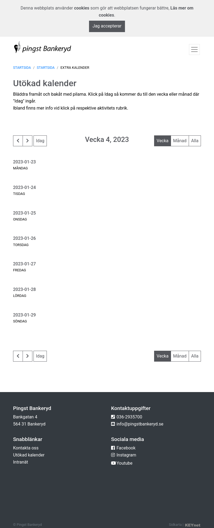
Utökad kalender (28, 455)
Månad (180, 140)
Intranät (20, 462)
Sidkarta (175, 525)
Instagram (126, 455)
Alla (194, 140)
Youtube (125, 463)
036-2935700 (129, 417)
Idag (40, 140)
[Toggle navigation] (194, 49)
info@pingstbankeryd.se (140, 424)
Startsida (22, 68)
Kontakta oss (25, 448)
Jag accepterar (107, 26)
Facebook (126, 448)
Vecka (163, 140)
